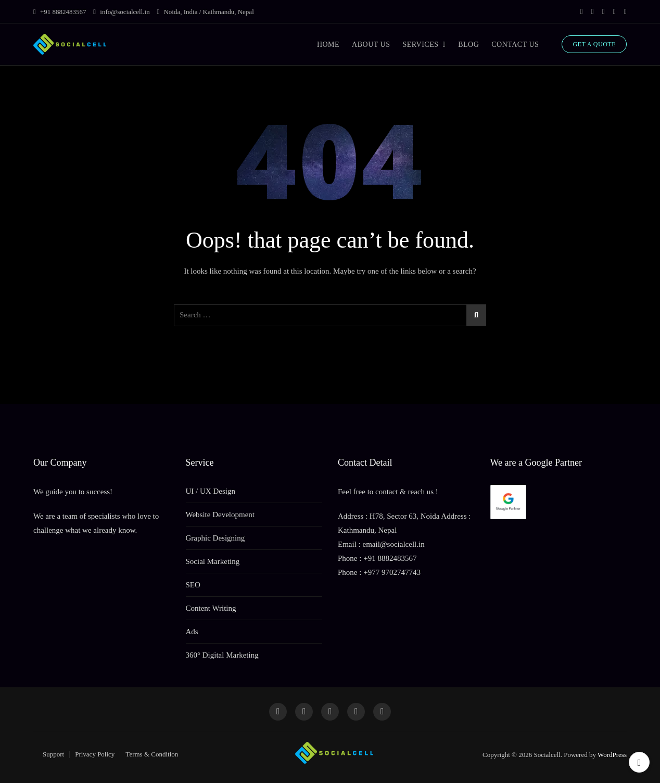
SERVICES (420, 44)
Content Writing (211, 608)
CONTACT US (515, 44)
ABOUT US (371, 44)
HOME (328, 44)
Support (53, 754)
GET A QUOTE (594, 44)
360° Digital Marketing (222, 655)
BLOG (468, 44)
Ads (192, 631)
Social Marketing (213, 561)
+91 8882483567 (59, 12)
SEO (193, 585)
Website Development (220, 514)
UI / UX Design (210, 491)
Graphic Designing (215, 538)
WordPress (612, 755)
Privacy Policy (95, 754)
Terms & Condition (151, 754)
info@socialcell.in (121, 12)
